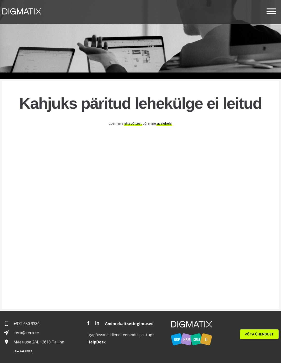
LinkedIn (97, 323)
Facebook (88, 323)
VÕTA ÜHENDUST (259, 334)
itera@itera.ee (26, 332)
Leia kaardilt (23, 351)
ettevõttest (133, 123)
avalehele (164, 123)
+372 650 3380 (27, 323)
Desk (96, 342)
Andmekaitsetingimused (129, 323)
